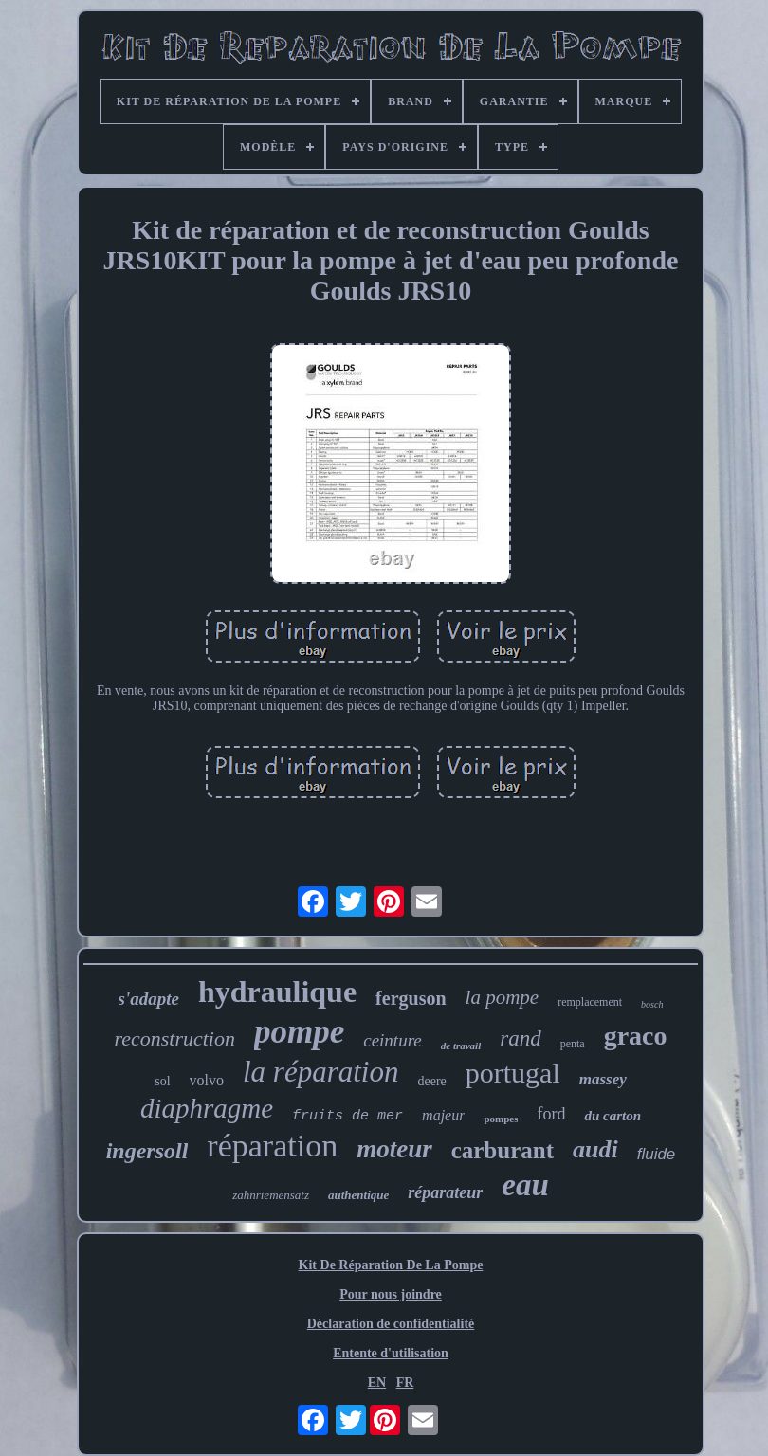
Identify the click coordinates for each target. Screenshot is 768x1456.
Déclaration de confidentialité (391, 1324)
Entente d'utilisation (390, 1353)
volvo (207, 1080)
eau (525, 1185)
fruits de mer (347, 1116)
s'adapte (149, 999)
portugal (513, 1072)
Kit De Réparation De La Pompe (391, 1265)
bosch (652, 1004)
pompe (299, 1031)
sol (162, 1081)
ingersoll (147, 1150)
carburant (502, 1150)
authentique (358, 1195)
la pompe (502, 997)
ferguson (410, 998)
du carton (612, 1115)
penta (572, 1043)
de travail (461, 1045)
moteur (394, 1149)
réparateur (445, 1192)
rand (520, 1038)
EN (377, 1382)
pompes (501, 1118)
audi (595, 1149)
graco (635, 1035)
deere (431, 1081)
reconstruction (174, 1038)
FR (405, 1382)
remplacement (590, 1002)
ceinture (392, 1040)
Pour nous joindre (390, 1294)
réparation (272, 1145)
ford (551, 1113)
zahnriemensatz (270, 1195)
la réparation (320, 1071)
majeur (443, 1115)
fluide (656, 1154)
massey (603, 1079)
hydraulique (277, 991)
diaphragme (206, 1108)
